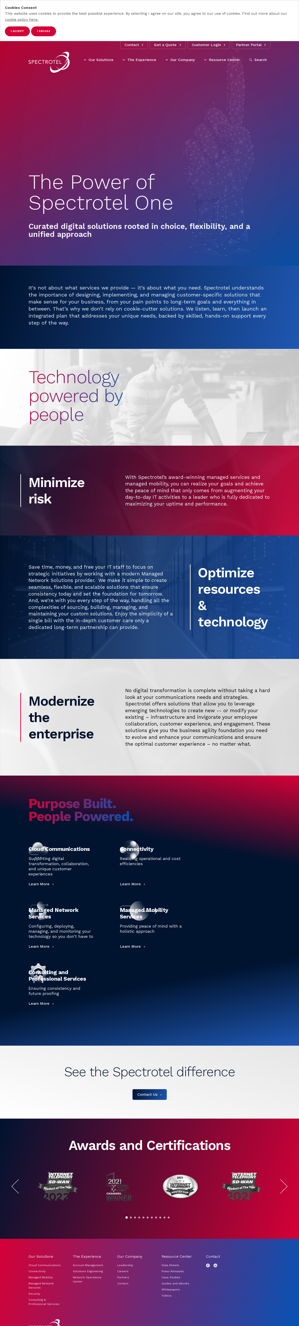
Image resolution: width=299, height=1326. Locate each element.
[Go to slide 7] (152, 1217)
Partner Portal (251, 45)
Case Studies (171, 1277)
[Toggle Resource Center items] (205, 60)
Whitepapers (171, 1289)
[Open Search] (258, 60)
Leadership (125, 1265)
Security (34, 1293)
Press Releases (173, 1271)
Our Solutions (98, 60)
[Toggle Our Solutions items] (85, 60)
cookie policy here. (21, 19)
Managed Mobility (40, 1277)
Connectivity (37, 1271)
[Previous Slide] (19, 1186)
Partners (123, 1277)
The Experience (139, 60)
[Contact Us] (149, 1094)
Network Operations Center (87, 1279)
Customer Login (209, 45)
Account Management (88, 1265)
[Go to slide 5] (143, 1217)
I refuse (43, 31)
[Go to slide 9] (160, 1217)
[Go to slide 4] (139, 1217)
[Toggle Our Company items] (167, 60)
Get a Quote (167, 45)
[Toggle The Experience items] (124, 60)
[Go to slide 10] (164, 1217)
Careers (122, 1271)
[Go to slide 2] (131, 1217)
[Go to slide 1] (126, 1217)
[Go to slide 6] (148, 1217)
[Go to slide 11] (169, 1217)
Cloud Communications (44, 1265)
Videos (166, 1295)
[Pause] (173, 1217)
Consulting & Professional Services (43, 1302)
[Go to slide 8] (156, 1217)
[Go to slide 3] (135, 1217)
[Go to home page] (49, 62)
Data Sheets (170, 1265)
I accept (17, 31)
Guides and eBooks (175, 1283)
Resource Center (222, 60)
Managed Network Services (41, 1285)
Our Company (180, 60)
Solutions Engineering (88, 1271)
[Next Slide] (280, 1186)
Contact (134, 45)
